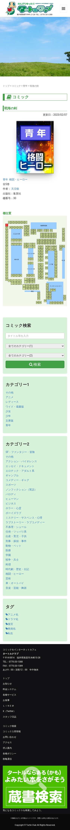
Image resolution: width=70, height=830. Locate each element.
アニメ (9, 397)
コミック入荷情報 (12, 731)
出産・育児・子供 (16, 536)
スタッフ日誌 (9, 716)
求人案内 (7, 748)
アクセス (7, 742)
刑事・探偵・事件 (16, 541)
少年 (8, 415)
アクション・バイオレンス (21, 461)
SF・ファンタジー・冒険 (20, 452)
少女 (8, 411)
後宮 (9, 623)
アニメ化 (12, 614)
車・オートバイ (15, 583)
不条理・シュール (16, 526)
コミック (16, 86)
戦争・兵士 (12, 559)
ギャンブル (12, 475)
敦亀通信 (7, 759)
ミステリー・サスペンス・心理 (24, 517)
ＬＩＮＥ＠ (8, 705)
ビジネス (11, 503)
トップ (6, 86)
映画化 (11, 628)
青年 (25, 86)
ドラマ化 (12, 619)
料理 (8, 564)
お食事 (6, 700)
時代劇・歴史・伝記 (17, 569)
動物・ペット (13, 545)
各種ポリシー (9, 753)
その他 (9, 392)
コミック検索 (9, 726)
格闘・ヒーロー (18, 179)
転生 (9, 633)
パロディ (11, 494)
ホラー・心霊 (13, 508)
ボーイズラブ (13, 512)
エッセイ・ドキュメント (20, 466)
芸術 (8, 578)
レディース (12, 401)
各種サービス (9, 695)
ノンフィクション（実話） (21, 489)
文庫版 (9, 420)
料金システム (9, 689)
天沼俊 (15, 188)
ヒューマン (12, 498)
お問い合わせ (9, 737)
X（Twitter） (9, 711)
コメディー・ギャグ (17, 480)
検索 (35, 364)
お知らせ (7, 683)
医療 (8, 550)
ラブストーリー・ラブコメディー (25, 522)
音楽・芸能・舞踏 (16, 587)
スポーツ (11, 484)
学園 (8, 555)
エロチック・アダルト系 (20, 470)
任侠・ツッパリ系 (16, 531)
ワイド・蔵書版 (15, 406)
